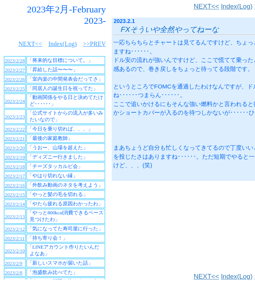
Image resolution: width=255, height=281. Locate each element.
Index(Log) (236, 6)
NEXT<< (206, 6)
